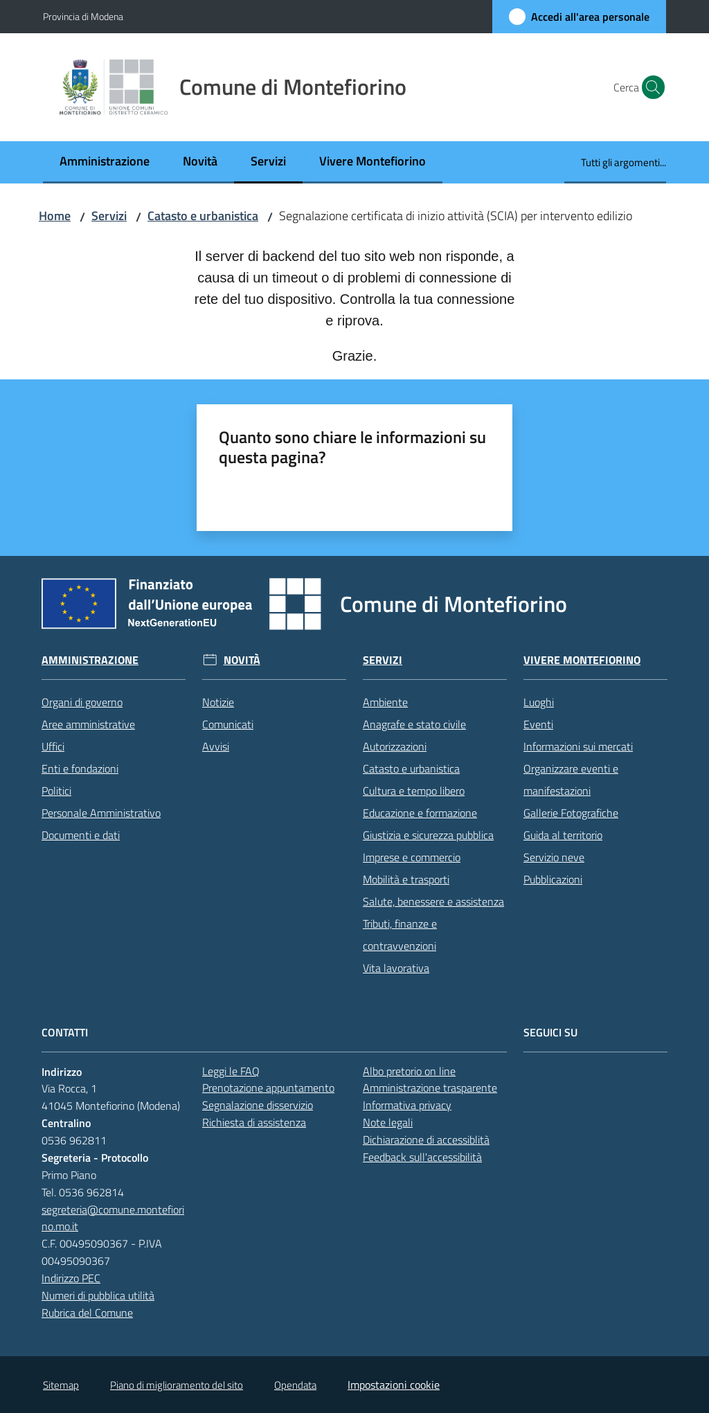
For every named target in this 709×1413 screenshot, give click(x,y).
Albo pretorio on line (409, 1071)
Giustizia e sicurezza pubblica (428, 835)
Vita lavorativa (396, 968)
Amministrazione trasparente (430, 1087)
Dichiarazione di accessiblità (426, 1139)
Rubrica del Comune (87, 1312)
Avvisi (215, 746)
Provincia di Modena (83, 16)
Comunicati (227, 724)
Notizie (218, 702)
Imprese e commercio (411, 857)
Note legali (388, 1122)
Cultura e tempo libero (414, 790)
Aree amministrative (88, 724)
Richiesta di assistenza (254, 1122)
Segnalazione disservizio (257, 1105)
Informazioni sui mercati (578, 746)
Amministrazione (90, 660)
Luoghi (538, 702)
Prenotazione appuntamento (268, 1087)
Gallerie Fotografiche (570, 812)
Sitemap (61, 1385)
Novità (242, 660)
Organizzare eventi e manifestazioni (570, 779)
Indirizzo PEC (71, 1278)
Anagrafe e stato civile (414, 724)
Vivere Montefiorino (581, 660)
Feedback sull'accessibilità (422, 1157)
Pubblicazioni (552, 879)
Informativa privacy (407, 1105)
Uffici (53, 746)
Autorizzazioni (395, 746)
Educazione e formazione (420, 812)
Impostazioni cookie (394, 1384)
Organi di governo (82, 702)
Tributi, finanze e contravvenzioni (400, 934)
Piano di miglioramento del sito (176, 1385)
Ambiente (385, 702)
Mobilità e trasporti (406, 879)
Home (55, 215)
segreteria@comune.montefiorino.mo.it (113, 1218)
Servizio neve (553, 857)
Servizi (109, 215)
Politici (56, 790)
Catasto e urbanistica (202, 215)
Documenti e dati (81, 835)
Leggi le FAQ (231, 1071)
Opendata (295, 1385)
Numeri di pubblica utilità (98, 1295)
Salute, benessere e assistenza (433, 901)
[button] (649, 87)
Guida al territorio (562, 835)
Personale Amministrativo (101, 812)
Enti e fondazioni (80, 768)
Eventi (538, 724)
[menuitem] (104, 162)
